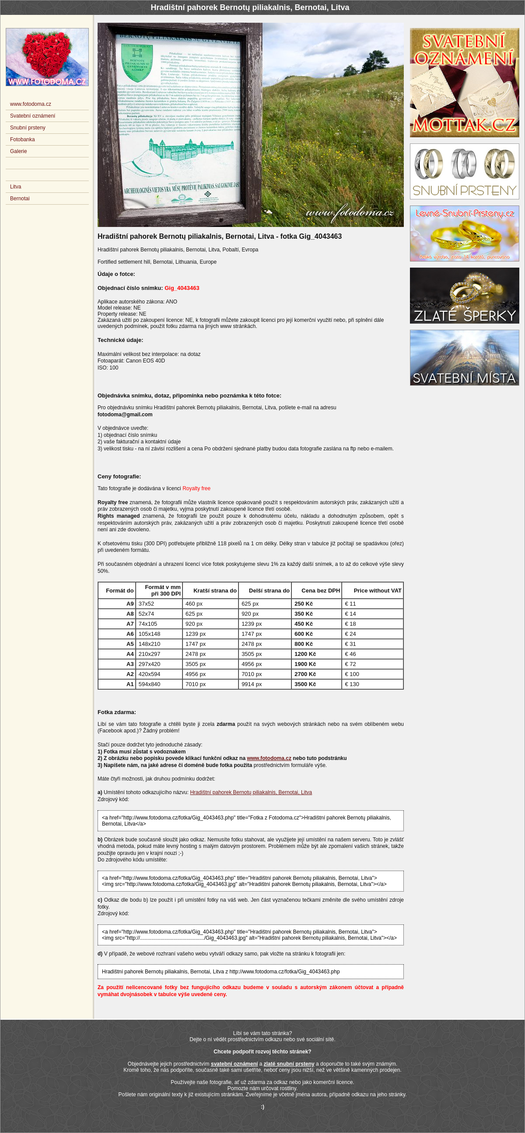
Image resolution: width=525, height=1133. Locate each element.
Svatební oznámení (32, 116)
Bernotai (20, 198)
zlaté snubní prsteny (289, 1064)
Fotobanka (22, 139)
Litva (15, 187)
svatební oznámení (234, 1064)
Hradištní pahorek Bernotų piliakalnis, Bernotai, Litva (251, 792)
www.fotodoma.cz (269, 758)
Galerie (18, 151)
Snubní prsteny (28, 128)
